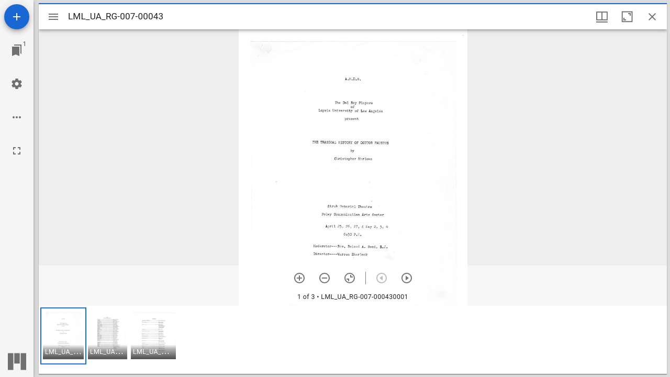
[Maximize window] (627, 16)
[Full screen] (16, 150)
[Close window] (652, 16)
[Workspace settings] (16, 83)
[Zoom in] (299, 278)
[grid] (353, 340)
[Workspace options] (16, 117)
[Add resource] (16, 16)
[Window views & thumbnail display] (602, 16)
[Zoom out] (324, 278)
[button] (63, 336)
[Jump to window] (16, 50)
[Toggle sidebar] (53, 16)
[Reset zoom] (349, 278)
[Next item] (406, 278)
